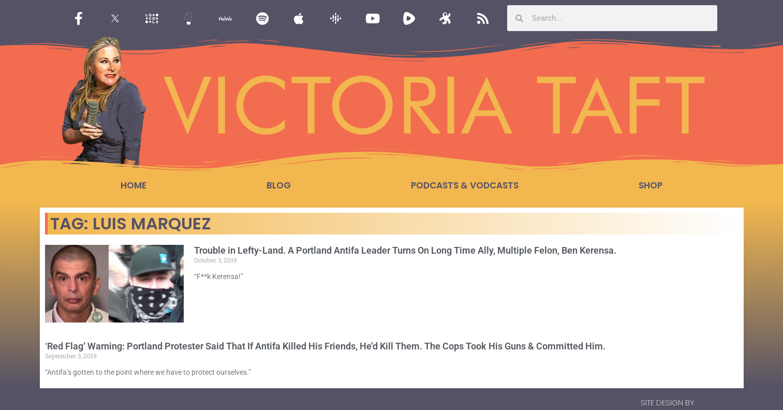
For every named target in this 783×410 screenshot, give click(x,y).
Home (133, 185)
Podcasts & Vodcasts (465, 185)
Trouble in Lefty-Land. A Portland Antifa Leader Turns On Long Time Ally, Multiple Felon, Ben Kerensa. (405, 250)
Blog (279, 185)
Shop (650, 185)
